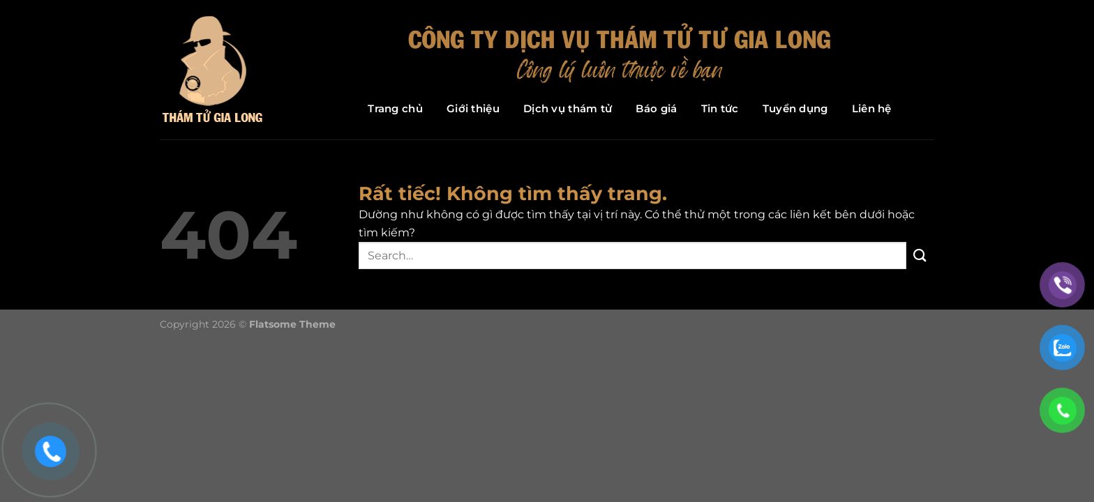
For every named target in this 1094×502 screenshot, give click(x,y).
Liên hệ (872, 108)
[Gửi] (920, 255)
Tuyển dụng (795, 108)
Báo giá (656, 108)
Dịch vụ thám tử (568, 108)
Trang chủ (395, 108)
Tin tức (720, 108)
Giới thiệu (473, 108)
